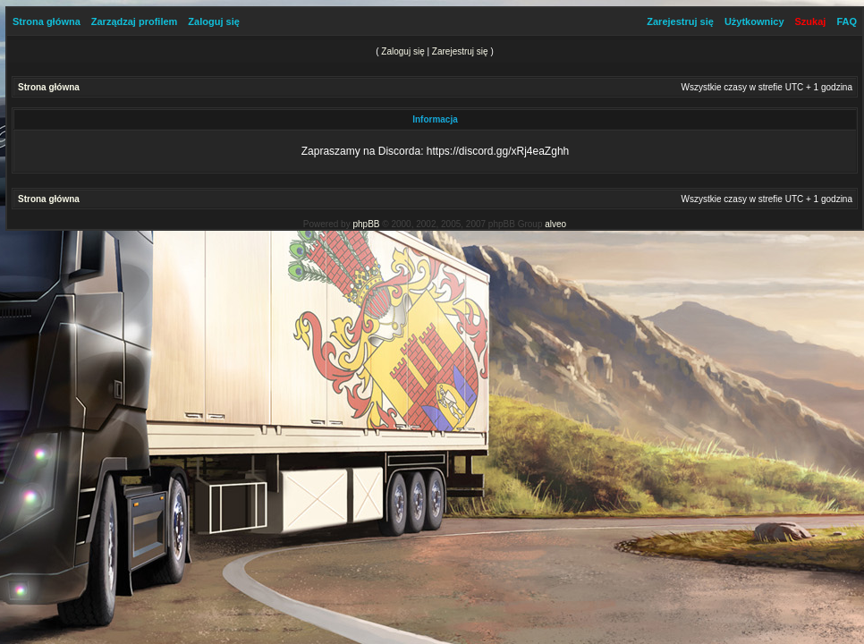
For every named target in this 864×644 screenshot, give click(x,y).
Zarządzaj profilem (134, 21)
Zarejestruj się (680, 21)
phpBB (365, 224)
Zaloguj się (213, 21)
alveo (555, 224)
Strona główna (46, 21)
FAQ (846, 21)
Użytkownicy (754, 21)
